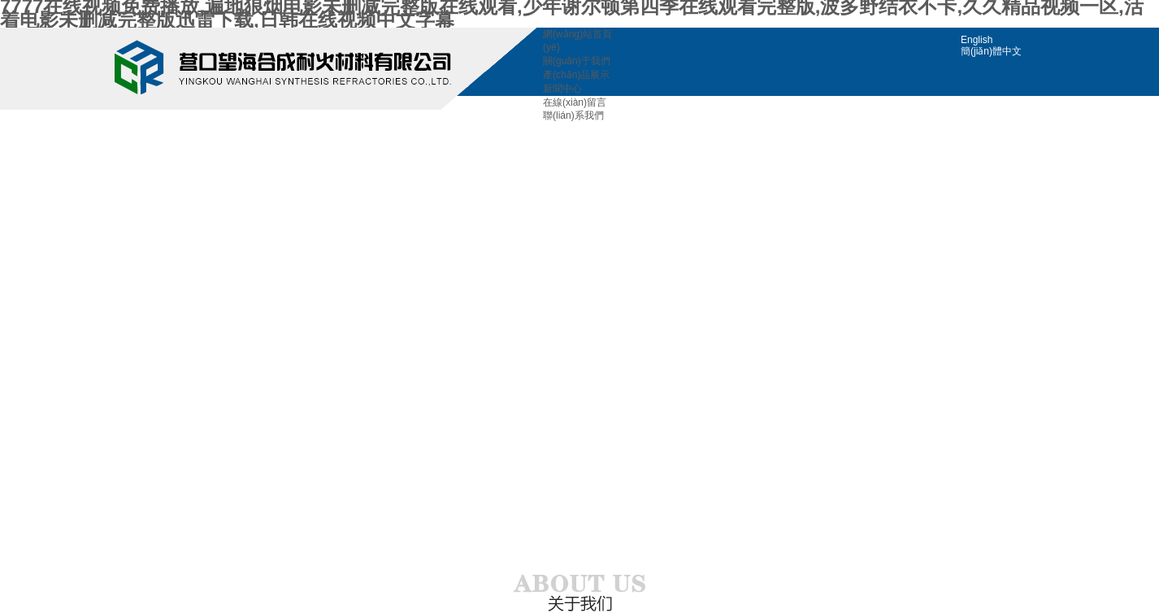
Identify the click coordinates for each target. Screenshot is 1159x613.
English (976, 40)
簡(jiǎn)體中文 (991, 51)
